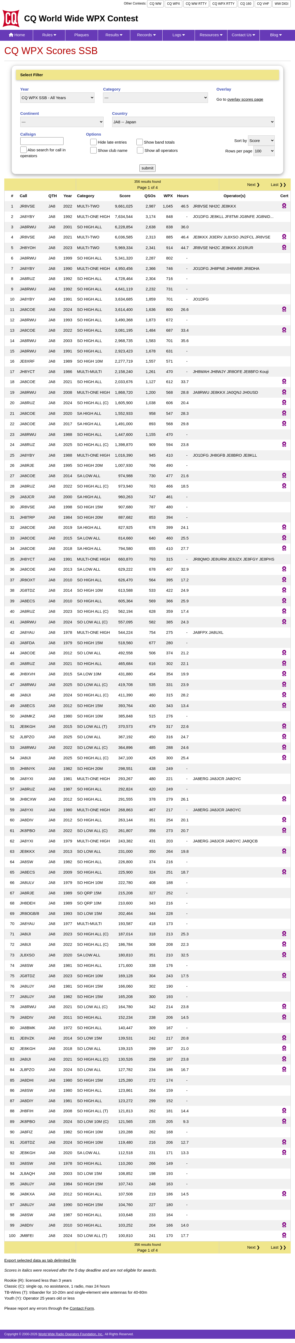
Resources (211, 35)
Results (113, 35)
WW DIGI (281, 4)
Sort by (240, 140)
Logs (178, 35)
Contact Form (82, 1308)
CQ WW (155, 4)
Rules (49, 35)
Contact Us (243, 35)
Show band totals (159, 142)
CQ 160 (245, 4)
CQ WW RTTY (196, 4)
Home (17, 35)
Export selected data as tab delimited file (40, 1260)
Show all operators (161, 150)
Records (146, 35)
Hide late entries (112, 142)
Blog (276, 35)
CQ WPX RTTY (223, 4)
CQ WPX (173, 4)
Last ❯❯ (278, 184)
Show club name (112, 150)
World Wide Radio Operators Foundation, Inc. (70, 1334)
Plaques (81, 35)
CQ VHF (263, 4)
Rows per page (238, 151)
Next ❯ (254, 184)
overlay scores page (245, 99)
